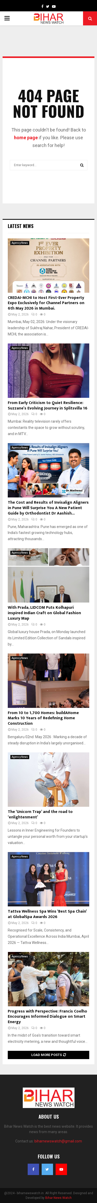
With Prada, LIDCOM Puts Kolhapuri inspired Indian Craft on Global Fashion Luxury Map (44, 613)
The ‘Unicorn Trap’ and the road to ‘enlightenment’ (40, 814)
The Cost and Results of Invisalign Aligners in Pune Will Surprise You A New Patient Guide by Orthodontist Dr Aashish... (48, 508)
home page (26, 137)
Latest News (20, 226)
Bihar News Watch (58, 1198)
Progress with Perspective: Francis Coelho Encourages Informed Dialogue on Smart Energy (47, 1017)
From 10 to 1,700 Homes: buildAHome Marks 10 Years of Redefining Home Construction (43, 718)
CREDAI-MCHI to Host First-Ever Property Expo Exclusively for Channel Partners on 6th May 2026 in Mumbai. (46, 303)
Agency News (20, 242)
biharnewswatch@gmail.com (58, 1141)
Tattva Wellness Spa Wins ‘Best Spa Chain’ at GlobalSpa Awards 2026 (47, 914)
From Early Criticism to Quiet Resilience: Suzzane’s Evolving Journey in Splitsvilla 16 (47, 405)
